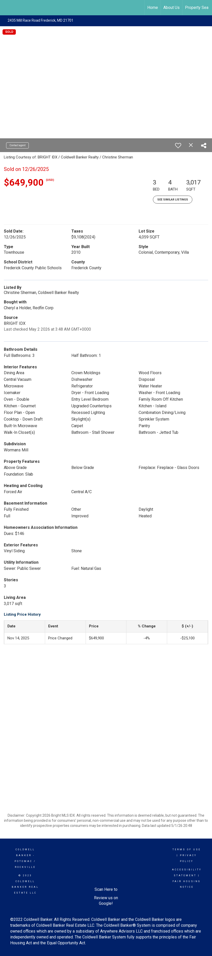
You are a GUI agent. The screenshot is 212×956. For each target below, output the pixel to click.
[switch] (178, 145)
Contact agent (17, 145)
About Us (171, 7)
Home (152, 7)
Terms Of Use (187, 849)
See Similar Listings (172, 199)
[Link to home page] (6, 7)
